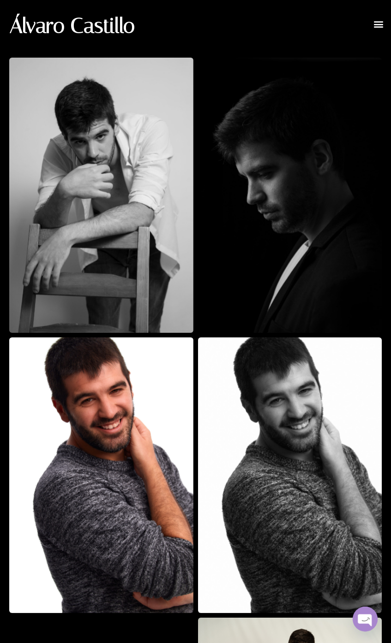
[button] (378, 23)
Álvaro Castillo (71, 26)
